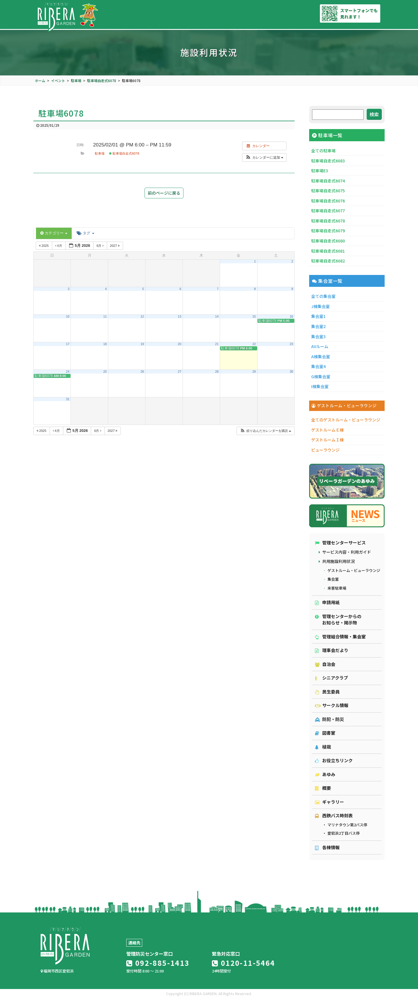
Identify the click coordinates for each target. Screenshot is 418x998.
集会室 (333, 579)
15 (254, 316)
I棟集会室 (320, 386)
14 (217, 316)
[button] (264, 157)
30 (291, 371)
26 (142, 371)
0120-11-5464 (243, 963)
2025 (44, 245)
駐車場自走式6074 (328, 181)
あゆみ (325, 774)
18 (105, 344)
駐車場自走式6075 (328, 190)
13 (179, 316)
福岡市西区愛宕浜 (57, 971)
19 (142, 344)
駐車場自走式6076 (328, 201)
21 (217, 344)
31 (67, 399)
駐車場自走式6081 (328, 251)
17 (67, 344)
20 (179, 344)
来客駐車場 (336, 588)
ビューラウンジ (325, 450)
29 (254, 371)
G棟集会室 (320, 376)
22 (254, 344)
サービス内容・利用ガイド (346, 552)
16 (291, 316)
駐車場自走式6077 (328, 210)
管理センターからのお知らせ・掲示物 (338, 619)
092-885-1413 (158, 963)
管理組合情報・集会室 (340, 636)
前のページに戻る (164, 193)
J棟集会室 (320, 306)
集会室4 (318, 366)
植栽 (323, 747)
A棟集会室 (320, 356)
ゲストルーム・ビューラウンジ (353, 570)
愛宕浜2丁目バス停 (343, 833)
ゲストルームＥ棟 (327, 430)
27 (179, 371)
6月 (100, 245)
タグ (85, 233)
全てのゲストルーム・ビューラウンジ (345, 420)
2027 (115, 245)
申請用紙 (327, 602)
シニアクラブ (331, 678)
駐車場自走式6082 (328, 261)
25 (105, 371)
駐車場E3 (319, 170)
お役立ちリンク (334, 760)
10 (67, 316)
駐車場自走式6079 (328, 230)
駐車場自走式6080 (328, 241)
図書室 (325, 733)
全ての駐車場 (323, 150)
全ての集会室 (323, 296)
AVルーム (319, 346)
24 (67, 371)
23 (291, 344)
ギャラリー (329, 802)
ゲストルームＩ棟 (327, 440)
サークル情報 (331, 705)
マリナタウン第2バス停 (347, 824)
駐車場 (100, 153)
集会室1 (318, 316)
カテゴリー (53, 233)
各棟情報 (327, 847)
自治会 (325, 664)
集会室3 (318, 336)
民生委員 (327, 692)
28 (217, 371)
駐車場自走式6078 (124, 153)
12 (142, 316)
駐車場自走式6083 (328, 161)
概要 (323, 788)
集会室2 (318, 326)
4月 (59, 245)
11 (105, 316)
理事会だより (331, 650)
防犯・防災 (329, 719)
